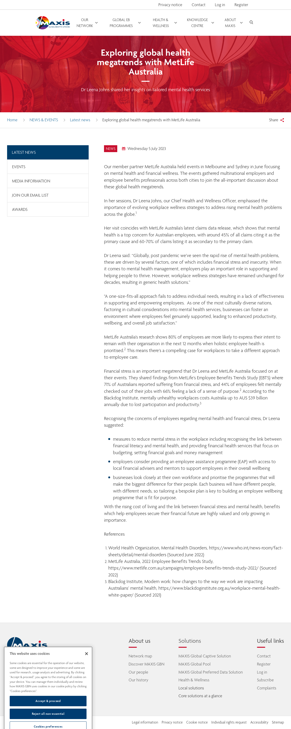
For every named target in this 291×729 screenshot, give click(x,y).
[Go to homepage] (53, 23)
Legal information (145, 722)
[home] (27, 645)
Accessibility (259, 722)
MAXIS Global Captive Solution (204, 656)
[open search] (251, 23)
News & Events (44, 120)
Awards (19, 209)
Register (264, 664)
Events (18, 166)
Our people (138, 672)
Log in (262, 672)
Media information (31, 181)
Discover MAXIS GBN (146, 664)
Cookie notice (197, 722)
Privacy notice (170, 4)
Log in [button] (220, 4)
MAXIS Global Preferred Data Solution (210, 672)
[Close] (86, 666)
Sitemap (278, 722)
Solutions (189, 640)
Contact (198, 4)
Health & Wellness (193, 680)
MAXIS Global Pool (194, 664)
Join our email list (30, 195)
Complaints (266, 688)
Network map (140, 656)
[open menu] (87, 23)
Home (12, 120)
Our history (138, 680)
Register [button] (241, 4)
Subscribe (265, 680)
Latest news (80, 120)
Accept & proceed (48, 714)
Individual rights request (229, 722)
